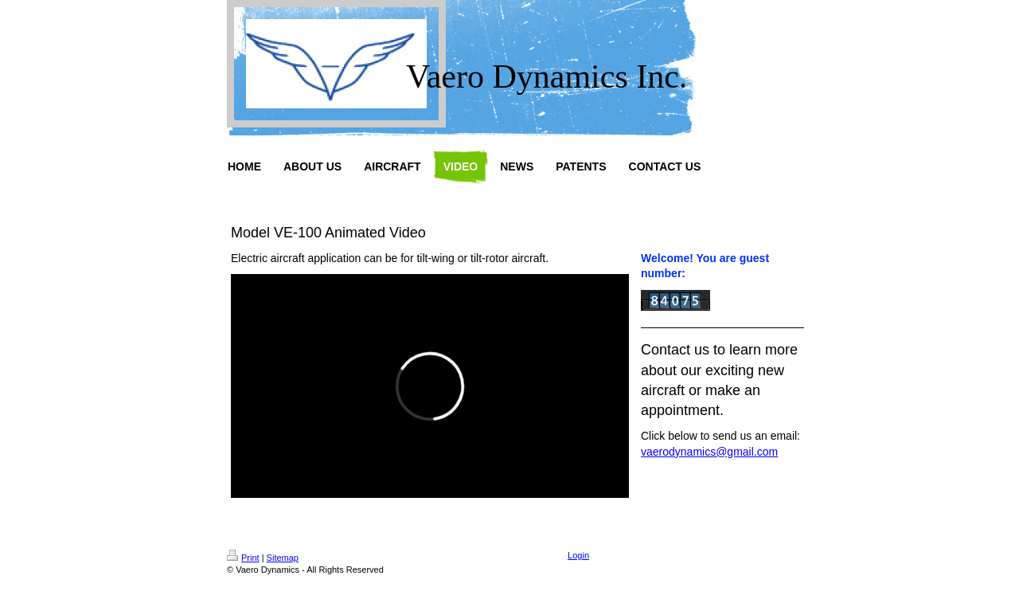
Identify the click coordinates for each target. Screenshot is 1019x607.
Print (243, 557)
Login (578, 555)
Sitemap (283, 557)
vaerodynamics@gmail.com (709, 451)
